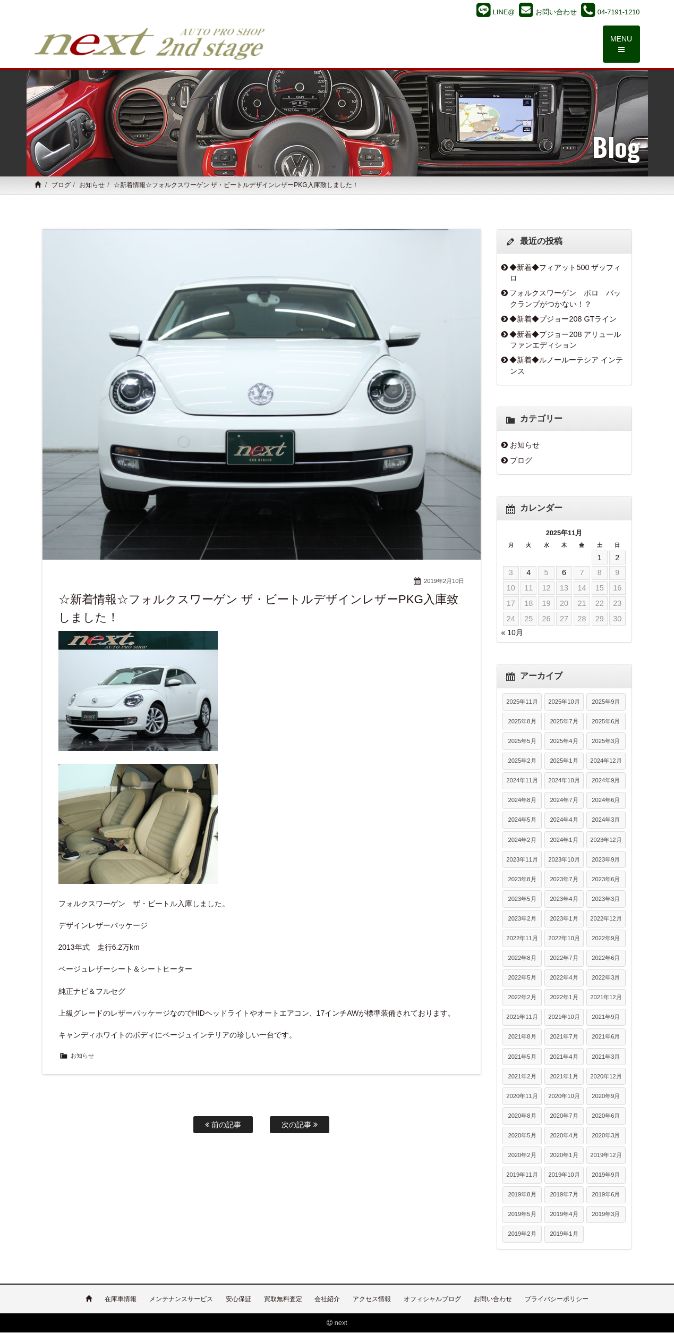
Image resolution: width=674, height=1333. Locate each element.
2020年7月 (564, 1116)
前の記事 (223, 1124)
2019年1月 (564, 1234)
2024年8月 (522, 801)
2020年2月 (522, 1156)
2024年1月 (564, 840)
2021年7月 (564, 1037)
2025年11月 (522, 702)
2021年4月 (564, 1057)
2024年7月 (564, 801)
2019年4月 (564, 1215)
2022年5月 (522, 978)
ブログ (61, 186)
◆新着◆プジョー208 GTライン (563, 320)
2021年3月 (606, 1057)
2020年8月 (522, 1116)
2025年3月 (606, 742)
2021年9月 (606, 1018)
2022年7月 (564, 959)
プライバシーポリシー (556, 1299)
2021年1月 (564, 1077)
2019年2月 (522, 1234)
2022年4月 (564, 978)
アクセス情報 (372, 1299)
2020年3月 (606, 1136)
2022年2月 (522, 998)
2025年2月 (522, 761)
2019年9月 (606, 1175)
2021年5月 (522, 1057)
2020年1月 (564, 1156)
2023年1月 (564, 919)
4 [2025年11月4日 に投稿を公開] (528, 573)
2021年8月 (522, 1037)
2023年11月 (522, 860)
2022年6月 (606, 959)
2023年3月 (606, 899)
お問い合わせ (493, 1299)
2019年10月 (563, 1175)
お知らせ (92, 186)
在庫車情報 (120, 1299)
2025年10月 (563, 702)
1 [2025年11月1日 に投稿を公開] (600, 558)
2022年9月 (606, 939)
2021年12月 (605, 998)
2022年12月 (605, 919)
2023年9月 (606, 860)
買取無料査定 (283, 1299)
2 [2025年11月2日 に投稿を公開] (617, 558)
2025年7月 (564, 722)
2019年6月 (606, 1195)
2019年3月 (606, 1215)
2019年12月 (605, 1156)
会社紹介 (327, 1299)
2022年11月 (522, 939)
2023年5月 (522, 899)
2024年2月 (522, 840)
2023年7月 (564, 879)
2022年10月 (563, 939)
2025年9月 (606, 702)
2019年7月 (564, 1195)
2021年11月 (522, 1018)
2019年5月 (522, 1215)
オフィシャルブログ (432, 1299)
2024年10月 (563, 781)
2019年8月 (522, 1195)
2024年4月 (564, 820)
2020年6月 (606, 1116)
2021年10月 (563, 1018)
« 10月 (512, 633)
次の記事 (299, 1124)
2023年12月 (605, 840)
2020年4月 (564, 1136)
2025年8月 (522, 722)
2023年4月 (564, 899)
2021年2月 (522, 1077)
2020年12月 (605, 1077)
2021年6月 (606, 1037)
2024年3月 (606, 820)
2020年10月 (563, 1096)
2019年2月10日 (444, 582)
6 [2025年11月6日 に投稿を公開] (564, 573)
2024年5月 (522, 820)
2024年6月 (606, 801)
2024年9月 (606, 781)
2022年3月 (606, 978)
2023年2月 (522, 919)
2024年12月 (605, 761)
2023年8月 (522, 879)
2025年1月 (564, 761)
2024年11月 (522, 781)
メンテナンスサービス (181, 1299)
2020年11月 (522, 1096)
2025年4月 (564, 742)
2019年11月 (522, 1175)
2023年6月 (606, 879)
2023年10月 (563, 860)
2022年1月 (564, 998)
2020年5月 (522, 1136)
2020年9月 (606, 1096)
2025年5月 (522, 742)
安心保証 (238, 1299)
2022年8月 (522, 959)
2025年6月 (606, 722)
